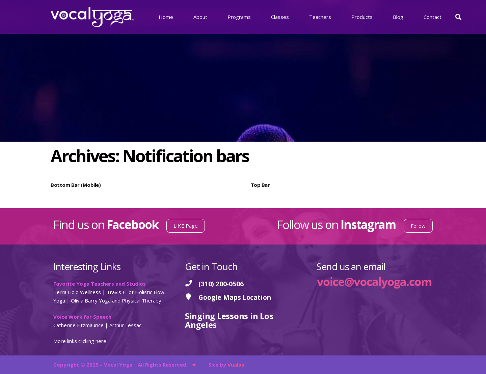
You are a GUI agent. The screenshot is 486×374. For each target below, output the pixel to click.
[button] (458, 17)
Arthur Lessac (125, 325)
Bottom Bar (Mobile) (76, 184)
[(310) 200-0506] (191, 284)
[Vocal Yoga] (92, 17)
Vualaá (235, 364)
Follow (418, 225)
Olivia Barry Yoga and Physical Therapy (116, 300)
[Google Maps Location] (191, 297)
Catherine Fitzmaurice (78, 325)
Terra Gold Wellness (77, 292)
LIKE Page (185, 225)
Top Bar (260, 184)
